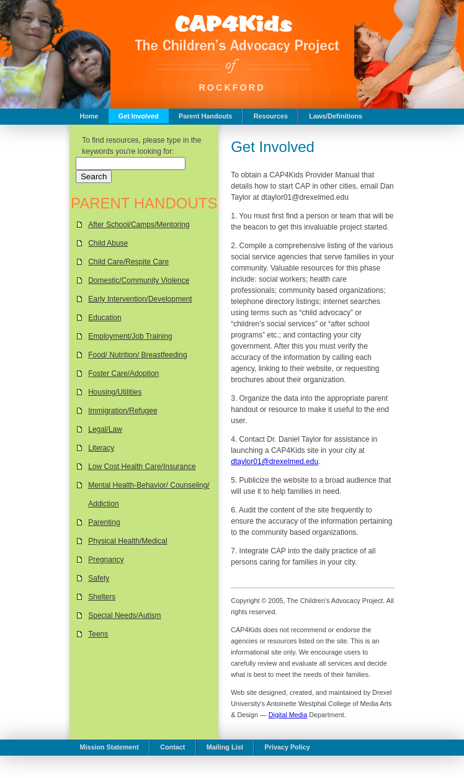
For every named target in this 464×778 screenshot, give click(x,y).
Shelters (101, 596)
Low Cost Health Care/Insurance (141, 466)
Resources (271, 116)
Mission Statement (108, 747)
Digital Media (288, 714)
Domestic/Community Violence (138, 280)
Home (88, 116)
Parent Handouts (205, 116)
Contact (172, 747)
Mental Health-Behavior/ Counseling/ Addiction (148, 494)
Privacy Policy (287, 747)
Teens (98, 634)
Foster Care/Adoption (123, 373)
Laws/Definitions (335, 116)
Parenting (104, 522)
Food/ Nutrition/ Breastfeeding (137, 355)
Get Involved (138, 116)
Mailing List (225, 747)
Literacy (101, 448)
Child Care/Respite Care (128, 261)
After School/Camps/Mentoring (138, 224)
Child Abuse (108, 243)
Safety (98, 578)
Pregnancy (105, 559)
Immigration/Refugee (122, 410)
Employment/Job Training (130, 336)
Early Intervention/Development (140, 299)
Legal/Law (105, 429)
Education (104, 317)
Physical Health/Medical (127, 541)
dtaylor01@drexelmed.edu (274, 461)
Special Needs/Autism (124, 615)
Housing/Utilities (114, 392)
